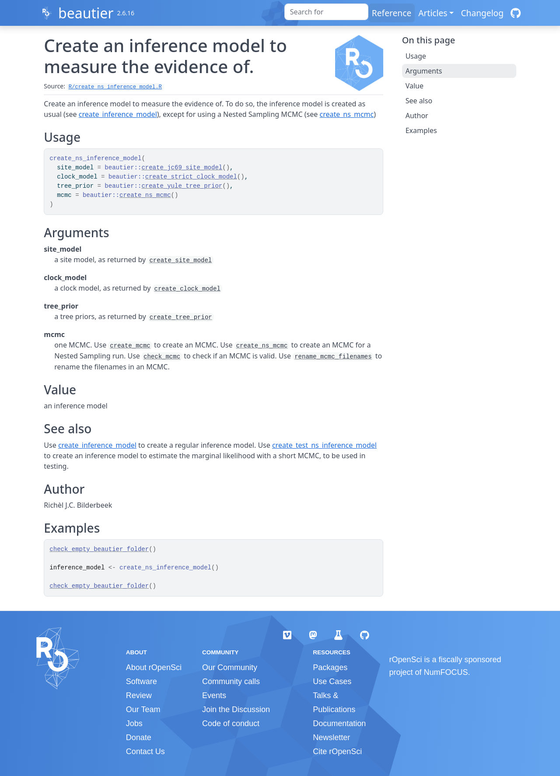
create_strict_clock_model (191, 176)
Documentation (339, 723)
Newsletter (331, 737)
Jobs (134, 723)
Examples (421, 130)
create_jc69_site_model (181, 167)
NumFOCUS (446, 672)
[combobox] (326, 12)
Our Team (143, 709)
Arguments (424, 71)
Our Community (229, 667)
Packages (330, 667)
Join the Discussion (236, 709)
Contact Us (145, 751)
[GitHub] (515, 13)
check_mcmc (162, 356)
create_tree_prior (181, 317)
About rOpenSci (154, 667)
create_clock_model (187, 288)
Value (415, 86)
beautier (86, 13)
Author (417, 115)
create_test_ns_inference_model (324, 445)
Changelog (482, 13)
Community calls (231, 681)
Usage (416, 56)
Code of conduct (230, 723)
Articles (432, 13)
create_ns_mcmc (346, 114)
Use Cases (332, 681)
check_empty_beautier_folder (99, 549)
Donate (138, 737)
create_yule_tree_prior (181, 186)
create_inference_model (118, 114)
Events (214, 695)
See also (419, 100)
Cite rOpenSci (337, 751)
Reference (391, 13)
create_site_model (180, 260)
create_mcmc (130, 345)
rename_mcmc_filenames (332, 356)
